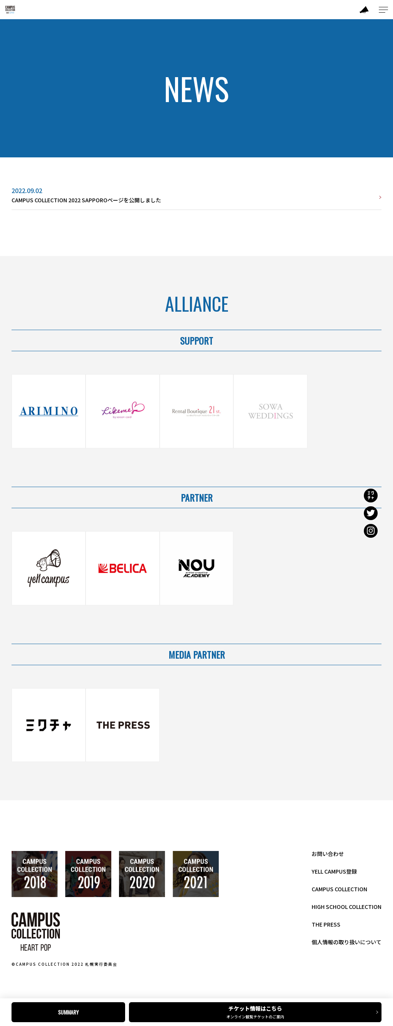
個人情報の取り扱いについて (346, 942)
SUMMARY (68, 1012)
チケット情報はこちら (257, 1012)
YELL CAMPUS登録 (334, 871)
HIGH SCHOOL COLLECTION (346, 906)
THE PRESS (326, 924)
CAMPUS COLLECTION (339, 889)
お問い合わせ (328, 853)
